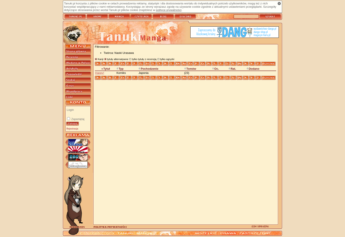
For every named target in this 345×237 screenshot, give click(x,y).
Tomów (190, 68)
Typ (119, 68)
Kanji (100, 59)
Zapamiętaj (77, 119)
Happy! (99, 73)
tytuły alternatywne (117, 59)
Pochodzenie (148, 68)
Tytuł (105, 68)
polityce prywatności (168, 10)
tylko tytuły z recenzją (144, 59)
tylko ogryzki (167, 59)
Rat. (232, 68)
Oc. (215, 68)
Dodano (252, 68)
